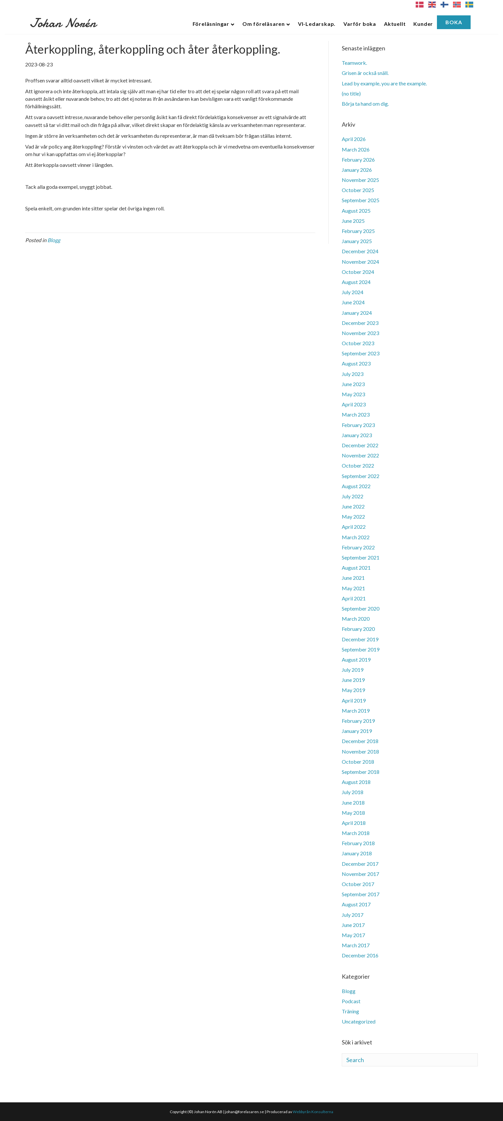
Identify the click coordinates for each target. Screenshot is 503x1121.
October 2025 (358, 190)
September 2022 (360, 476)
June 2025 (353, 221)
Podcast (351, 1001)
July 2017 (352, 915)
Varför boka (359, 24)
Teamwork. (354, 63)
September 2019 (360, 649)
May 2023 (353, 394)
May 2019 (353, 690)
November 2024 (360, 261)
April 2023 (354, 404)
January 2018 (357, 853)
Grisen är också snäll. (365, 73)
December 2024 (360, 251)
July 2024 (352, 292)
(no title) (351, 93)
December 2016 (360, 955)
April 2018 (354, 823)
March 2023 (356, 414)
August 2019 (356, 659)
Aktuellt (395, 24)
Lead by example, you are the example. (384, 83)
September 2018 (360, 772)
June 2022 (353, 506)
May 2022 (353, 516)
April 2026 (354, 139)
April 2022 (354, 527)
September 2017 (360, 894)
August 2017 (356, 904)
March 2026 (356, 149)
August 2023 (356, 363)
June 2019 (353, 680)
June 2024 (353, 302)
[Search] (410, 1059)
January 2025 (357, 241)
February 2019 (358, 721)
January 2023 (357, 435)
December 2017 (360, 864)
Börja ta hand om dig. (365, 103)
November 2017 (360, 874)
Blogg (53, 240)
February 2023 (358, 425)
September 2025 (360, 200)
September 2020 (360, 608)
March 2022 (356, 537)
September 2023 (360, 353)
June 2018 (353, 802)
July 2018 (352, 792)
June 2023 (353, 384)
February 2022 (358, 547)
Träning (350, 1011)
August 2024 (356, 282)
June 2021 (353, 578)
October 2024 (358, 272)
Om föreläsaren (263, 24)
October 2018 (358, 761)
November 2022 (360, 455)
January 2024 (357, 313)
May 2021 (353, 588)
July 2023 (352, 374)
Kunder (423, 24)
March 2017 (356, 945)
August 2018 (356, 782)
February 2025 (358, 231)
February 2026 (358, 159)
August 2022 (356, 486)
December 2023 (360, 323)
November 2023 (360, 333)
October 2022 (358, 465)
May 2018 (353, 813)
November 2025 (360, 180)
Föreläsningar (211, 24)
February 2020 (358, 629)
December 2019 (360, 639)
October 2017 (358, 884)
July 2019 (352, 670)
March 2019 (356, 710)
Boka (453, 22)
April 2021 (354, 598)
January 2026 (357, 170)
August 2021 (356, 567)
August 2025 (356, 210)
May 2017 (353, 935)
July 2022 (352, 496)
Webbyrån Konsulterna (313, 1111)
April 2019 (354, 700)
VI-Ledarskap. (317, 24)
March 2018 (356, 833)
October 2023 (358, 343)
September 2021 (360, 557)
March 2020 (356, 618)
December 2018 (360, 741)
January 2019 (357, 731)
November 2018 (360, 751)
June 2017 (353, 925)
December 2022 (360, 445)
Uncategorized (358, 1021)
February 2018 (358, 843)
